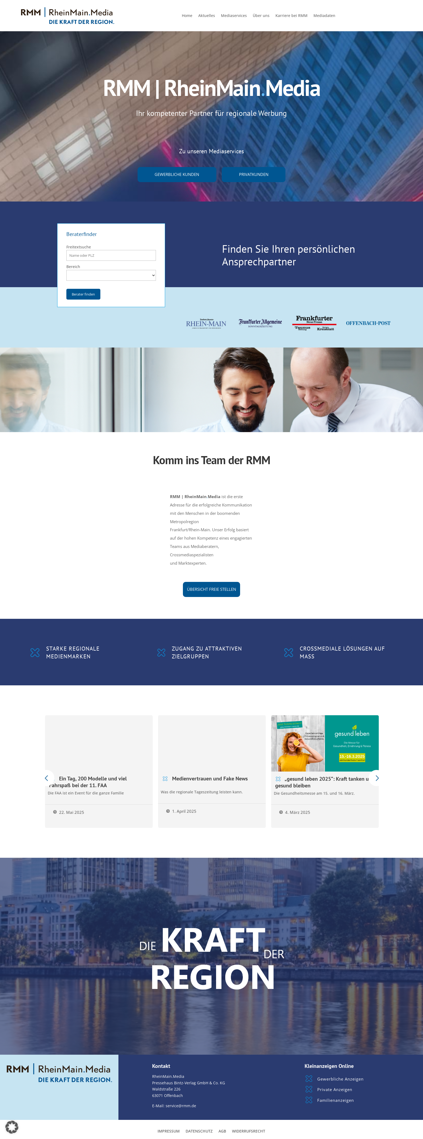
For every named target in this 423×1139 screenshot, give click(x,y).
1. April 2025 (181, 811)
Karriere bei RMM (291, 16)
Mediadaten (324, 16)
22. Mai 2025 (68, 812)
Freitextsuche (78, 246)
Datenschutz (199, 1131)
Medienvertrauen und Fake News (210, 778)
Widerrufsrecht (248, 1131)
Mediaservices (234, 16)
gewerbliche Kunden (177, 174)
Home (187, 16)
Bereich (73, 266)
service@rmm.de (181, 1105)
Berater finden (83, 294)
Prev (46, 778)
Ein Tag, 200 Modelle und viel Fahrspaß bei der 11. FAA (88, 782)
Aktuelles (206, 16)
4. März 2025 (295, 812)
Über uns (261, 16)
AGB (222, 1131)
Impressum (169, 1131)
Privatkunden (253, 174)
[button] (12, 1127)
